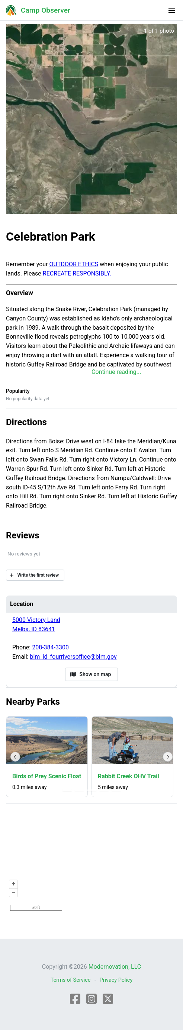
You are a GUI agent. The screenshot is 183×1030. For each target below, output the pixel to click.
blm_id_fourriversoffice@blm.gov (73, 656)
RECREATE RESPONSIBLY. (76, 273)
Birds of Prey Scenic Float (46, 776)
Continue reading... (116, 371)
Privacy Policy (116, 980)
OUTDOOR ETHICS (74, 264)
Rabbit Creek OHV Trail (128, 776)
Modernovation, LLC (115, 966)
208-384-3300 (50, 647)
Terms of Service (71, 980)
